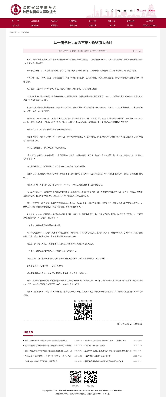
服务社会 (111, 21)
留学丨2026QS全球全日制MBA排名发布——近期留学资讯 (105, 340)
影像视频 (131, 21)
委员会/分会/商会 (150, 25)
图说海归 (131, 25)
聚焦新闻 (26, 32)
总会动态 (54, 21)
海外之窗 (92, 21)
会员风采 (150, 21)
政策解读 (35, 25)
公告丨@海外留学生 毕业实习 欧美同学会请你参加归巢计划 (46, 340)
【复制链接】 (138, 324)
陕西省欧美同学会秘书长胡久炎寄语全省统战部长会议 (103, 361)
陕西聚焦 (73, 21)
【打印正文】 (125, 324)
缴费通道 (152, 11)
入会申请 (143, 11)
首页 (19, 32)
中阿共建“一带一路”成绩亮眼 (94, 346)
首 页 (15, 21)
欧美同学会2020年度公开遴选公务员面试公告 (41, 361)
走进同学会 (34, 21)
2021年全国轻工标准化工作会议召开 (97, 356)
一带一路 (111, 25)
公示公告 (15, 25)
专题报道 (54, 25)
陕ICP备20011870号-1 (102, 394)
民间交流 (73, 25)
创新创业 (92, 25)
